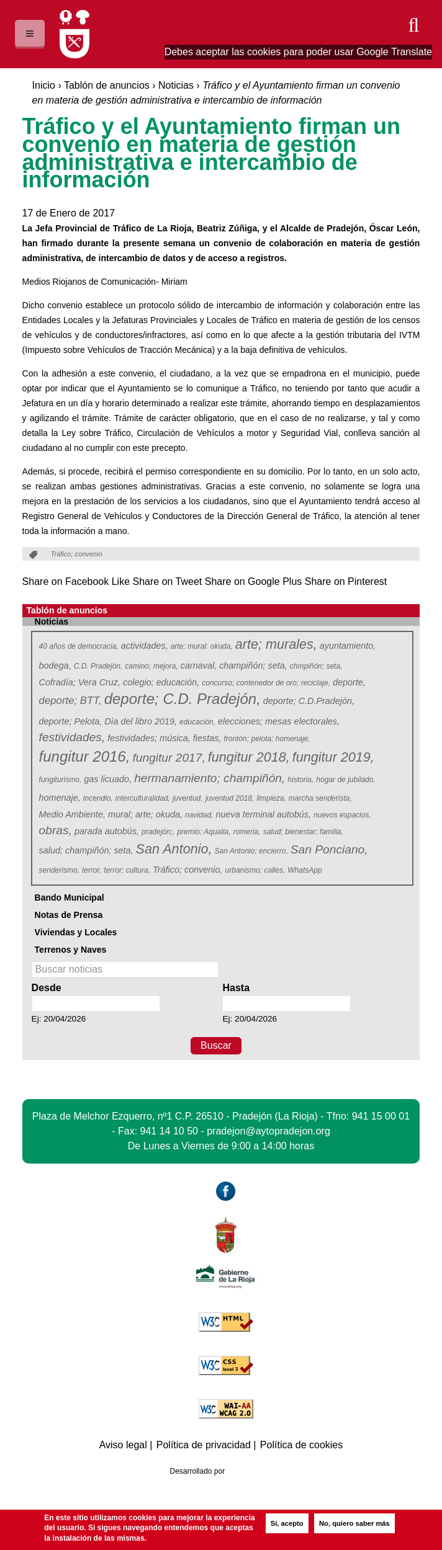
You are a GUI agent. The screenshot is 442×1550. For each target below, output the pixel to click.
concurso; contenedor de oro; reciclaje (266, 683)
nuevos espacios (342, 815)
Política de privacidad (203, 1445)
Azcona (251, 1471)
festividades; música (149, 738)
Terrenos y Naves (71, 950)
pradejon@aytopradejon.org (268, 1131)
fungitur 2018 (248, 758)
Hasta (236, 987)
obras (55, 830)
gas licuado (107, 779)
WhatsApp (306, 870)
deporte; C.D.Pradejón (309, 701)
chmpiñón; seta (316, 666)
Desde (46, 987)
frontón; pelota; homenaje (267, 738)
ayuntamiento (347, 646)
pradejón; (158, 831)
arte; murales (275, 645)
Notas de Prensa (69, 915)
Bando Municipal (69, 897)
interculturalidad (143, 798)
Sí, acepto (287, 1523)
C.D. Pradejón (98, 666)
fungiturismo (60, 779)
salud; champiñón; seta (86, 850)
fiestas (207, 738)
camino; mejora (151, 666)
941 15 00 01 (381, 1116)
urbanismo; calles (255, 870)
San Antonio (173, 849)
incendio (98, 798)
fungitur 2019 (333, 758)
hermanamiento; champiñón (209, 778)
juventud (188, 798)
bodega (55, 665)
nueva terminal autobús (263, 814)
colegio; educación (161, 682)
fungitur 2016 (84, 757)
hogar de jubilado (345, 779)
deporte (349, 682)
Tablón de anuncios (107, 85)
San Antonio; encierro (251, 851)
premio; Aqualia (203, 831)
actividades (145, 646)
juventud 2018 (230, 798)
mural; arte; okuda (145, 814)
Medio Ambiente (72, 814)
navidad (199, 815)
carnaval (198, 665)
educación (198, 722)
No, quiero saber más (354, 1523)
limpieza (271, 798)
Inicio (43, 85)
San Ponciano (328, 849)
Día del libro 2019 (140, 721)
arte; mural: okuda (202, 646)
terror (91, 870)
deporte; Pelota (71, 721)
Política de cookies (301, 1445)
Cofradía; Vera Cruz (80, 682)
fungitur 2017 (168, 757)
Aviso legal (123, 1445)
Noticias (176, 85)
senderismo (60, 870)
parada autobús (107, 831)
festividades (72, 737)
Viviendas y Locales (76, 932)
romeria (247, 831)
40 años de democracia (79, 646)
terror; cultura (127, 870)
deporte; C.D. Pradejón (181, 699)
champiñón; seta (253, 665)
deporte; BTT (70, 700)
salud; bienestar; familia (303, 831)
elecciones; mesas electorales (278, 721)
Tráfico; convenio (187, 870)
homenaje (60, 798)
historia (301, 779)
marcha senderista (320, 798)
